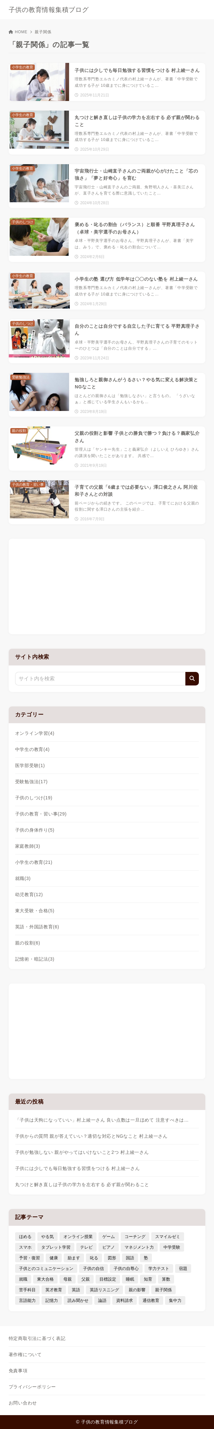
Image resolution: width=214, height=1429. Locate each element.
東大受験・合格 (35, 910)
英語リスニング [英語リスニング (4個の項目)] (104, 1289)
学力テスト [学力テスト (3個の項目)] (158, 1268)
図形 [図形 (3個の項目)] (112, 1257)
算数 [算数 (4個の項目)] (166, 1279)
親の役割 (27, 942)
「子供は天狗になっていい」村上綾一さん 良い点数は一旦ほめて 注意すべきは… (102, 1120)
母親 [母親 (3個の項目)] (67, 1279)
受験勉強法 (31, 781)
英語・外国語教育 (37, 926)
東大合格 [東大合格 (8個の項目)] (45, 1279)
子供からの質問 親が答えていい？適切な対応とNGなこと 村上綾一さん (91, 1136)
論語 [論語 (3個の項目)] (102, 1300)
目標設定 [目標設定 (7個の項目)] (107, 1279)
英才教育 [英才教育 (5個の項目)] (53, 1289)
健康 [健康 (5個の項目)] (54, 1257)
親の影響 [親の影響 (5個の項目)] (137, 1289)
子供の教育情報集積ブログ (49, 9)
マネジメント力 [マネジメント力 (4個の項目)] (139, 1247)
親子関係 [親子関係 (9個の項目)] (163, 1289)
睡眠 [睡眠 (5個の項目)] (130, 1279)
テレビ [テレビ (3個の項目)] (86, 1247)
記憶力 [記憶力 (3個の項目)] (51, 1300)
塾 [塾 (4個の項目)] (146, 1257)
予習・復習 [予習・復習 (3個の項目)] (29, 1257)
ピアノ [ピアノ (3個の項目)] (108, 1247)
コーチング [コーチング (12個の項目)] (135, 1236)
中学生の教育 (32, 749)
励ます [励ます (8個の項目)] (74, 1257)
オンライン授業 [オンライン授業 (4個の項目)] (78, 1236)
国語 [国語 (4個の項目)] (130, 1257)
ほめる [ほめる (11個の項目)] (25, 1236)
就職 (23, 878)
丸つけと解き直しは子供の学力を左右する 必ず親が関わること (82, 1184)
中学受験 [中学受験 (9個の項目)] (171, 1247)
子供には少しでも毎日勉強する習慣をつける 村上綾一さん (77, 1168)
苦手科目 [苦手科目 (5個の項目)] (27, 1289)
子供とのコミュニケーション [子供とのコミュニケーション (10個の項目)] (46, 1268)
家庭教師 (27, 846)
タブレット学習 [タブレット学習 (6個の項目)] (55, 1247)
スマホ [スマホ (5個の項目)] (25, 1247)
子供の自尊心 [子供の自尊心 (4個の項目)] (126, 1268)
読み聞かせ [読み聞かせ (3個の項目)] (78, 1300)
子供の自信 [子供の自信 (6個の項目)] (93, 1268)
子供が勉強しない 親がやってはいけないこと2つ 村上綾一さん (82, 1152)
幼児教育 (29, 894)
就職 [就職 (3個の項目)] (23, 1279)
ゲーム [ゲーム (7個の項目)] (108, 1236)
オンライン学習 (35, 733)
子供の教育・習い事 (41, 813)
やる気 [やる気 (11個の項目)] (47, 1236)
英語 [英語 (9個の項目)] (76, 1289)
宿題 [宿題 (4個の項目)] (183, 1268)
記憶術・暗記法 (35, 959)
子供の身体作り (35, 830)
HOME (18, 32)
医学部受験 (30, 765)
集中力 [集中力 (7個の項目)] (175, 1300)
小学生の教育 (33, 862)
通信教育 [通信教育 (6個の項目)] (151, 1300)
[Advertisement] (107, 585)
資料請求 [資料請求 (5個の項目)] (124, 1300)
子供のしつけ (33, 797)
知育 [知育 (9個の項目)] (148, 1279)
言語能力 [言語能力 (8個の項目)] (27, 1300)
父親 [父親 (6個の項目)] (85, 1279)
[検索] (192, 678)
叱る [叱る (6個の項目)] (94, 1257)
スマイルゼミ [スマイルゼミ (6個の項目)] (167, 1236)
